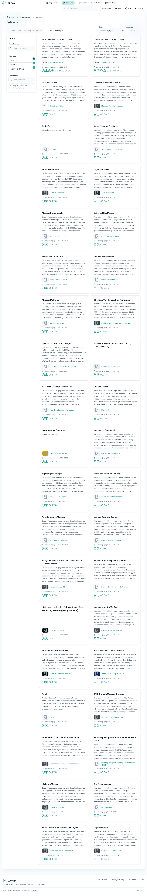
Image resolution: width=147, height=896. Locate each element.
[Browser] (82, 3)
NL (142, 891)
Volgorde (129, 27)
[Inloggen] (106, 8)
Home (10, 17)
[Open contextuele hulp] (118, 8)
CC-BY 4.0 (101, 114)
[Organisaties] (52, 3)
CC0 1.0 (48, 114)
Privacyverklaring (118, 880)
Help (142, 880)
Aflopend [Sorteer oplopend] (133, 30)
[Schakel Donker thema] (139, 8)
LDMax (10, 891)
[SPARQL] (95, 3)
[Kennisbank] (110, 3)
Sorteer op (103, 27)
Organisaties (25, 17)
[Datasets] (68, 3)
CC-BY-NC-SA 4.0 (56, 70)
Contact (132, 880)
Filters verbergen (55, 30)
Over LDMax (102, 880)
